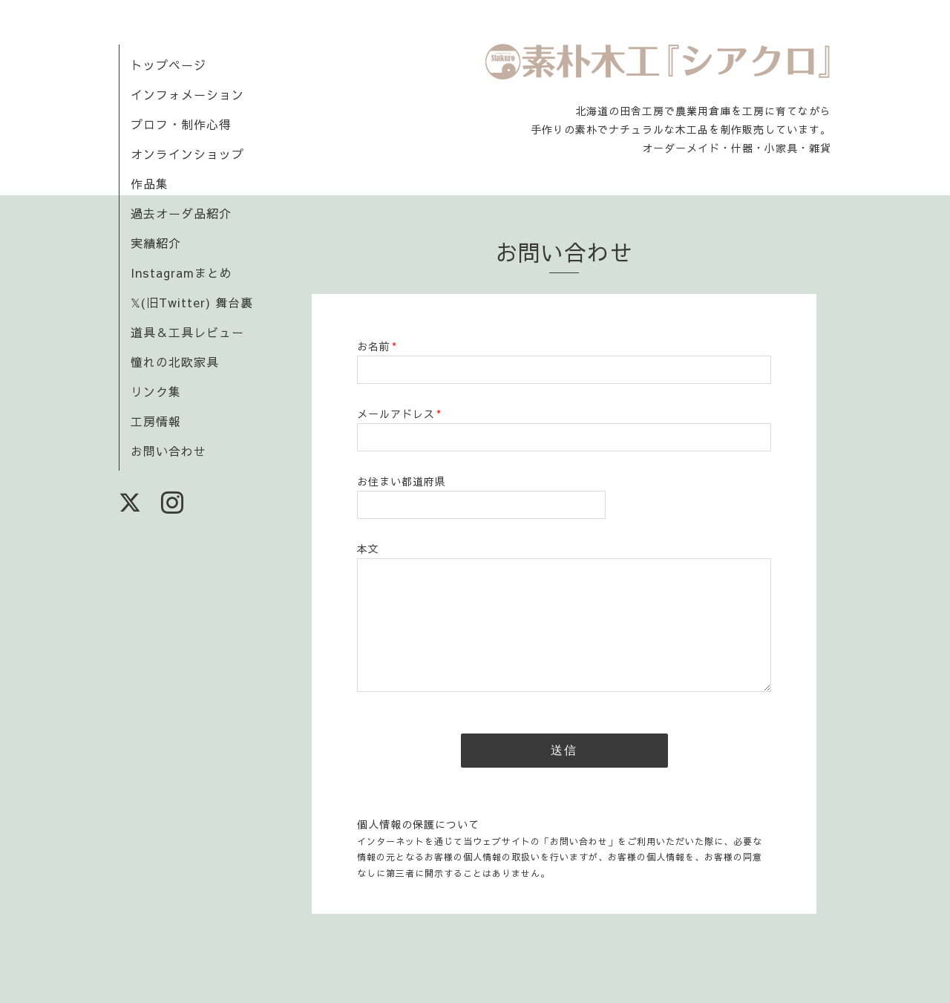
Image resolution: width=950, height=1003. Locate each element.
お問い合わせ (168, 450)
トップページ (168, 64)
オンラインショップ (187, 154)
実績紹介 (156, 243)
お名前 (377, 346)
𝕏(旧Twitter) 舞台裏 (192, 302)
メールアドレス (399, 413)
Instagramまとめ (181, 272)
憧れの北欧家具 (175, 361)
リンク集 (156, 391)
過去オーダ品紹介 (181, 213)
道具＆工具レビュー (187, 332)
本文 (368, 548)
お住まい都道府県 (401, 481)
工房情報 (156, 421)
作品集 (149, 183)
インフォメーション (187, 94)
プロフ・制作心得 (181, 124)
